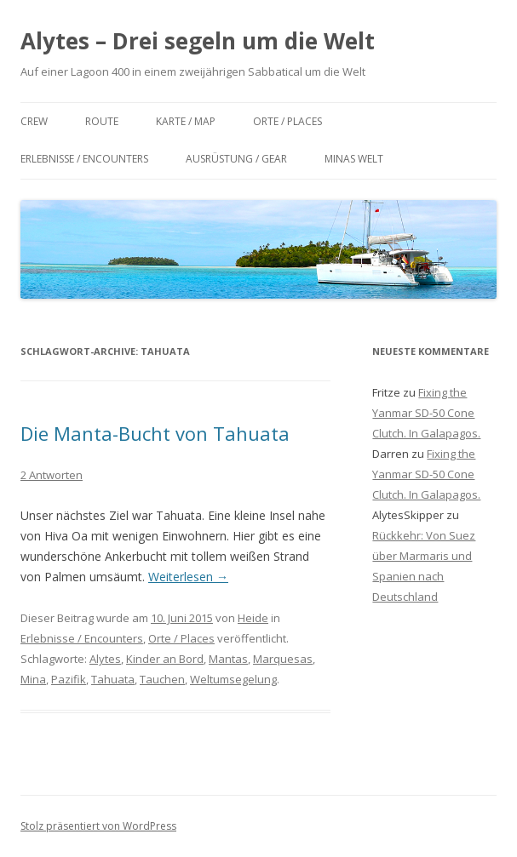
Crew (34, 121)
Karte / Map (185, 121)
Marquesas (283, 658)
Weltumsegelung (233, 679)
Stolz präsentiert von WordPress (98, 826)
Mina (33, 679)
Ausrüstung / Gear (236, 158)
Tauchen (162, 679)
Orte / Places (287, 121)
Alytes (105, 658)
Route (101, 121)
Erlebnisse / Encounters (84, 158)
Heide (253, 618)
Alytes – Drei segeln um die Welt (197, 41)
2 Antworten (51, 475)
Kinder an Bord (165, 658)
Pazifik (68, 679)
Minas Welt (354, 158)
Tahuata (113, 679)
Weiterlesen (188, 576)
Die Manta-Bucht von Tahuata (155, 433)
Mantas (228, 658)
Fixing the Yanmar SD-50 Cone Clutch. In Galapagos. (426, 413)
